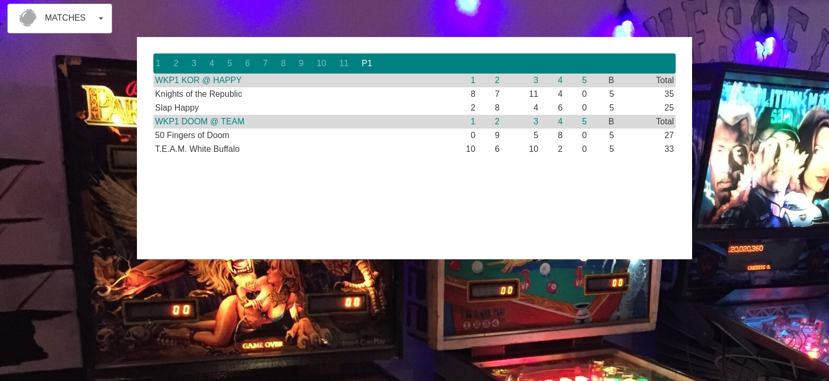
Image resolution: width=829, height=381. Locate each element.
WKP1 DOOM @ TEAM (199, 121)
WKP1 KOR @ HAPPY (198, 80)
